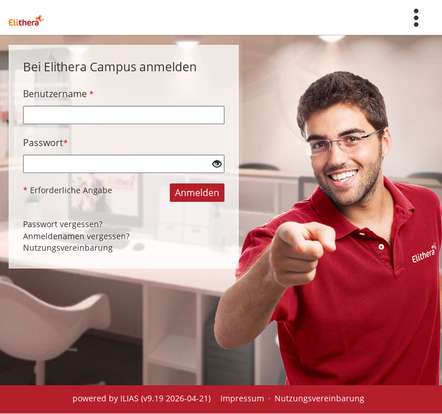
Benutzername (58, 93)
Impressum (242, 398)
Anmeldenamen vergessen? (76, 236)
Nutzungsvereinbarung (68, 247)
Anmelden (197, 192)
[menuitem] (416, 17)
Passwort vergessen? (62, 223)
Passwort (45, 142)
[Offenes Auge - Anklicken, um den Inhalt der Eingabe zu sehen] (217, 164)
